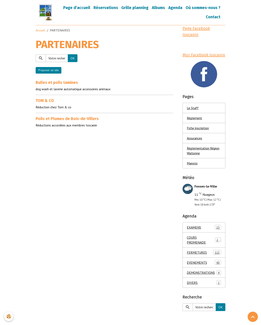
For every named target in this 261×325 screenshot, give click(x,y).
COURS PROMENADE (204, 239)
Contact (213, 17)
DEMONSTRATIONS (204, 272)
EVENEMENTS (204, 262)
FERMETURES (204, 252)
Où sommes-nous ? (203, 7)
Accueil (40, 30)
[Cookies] (8, 316)
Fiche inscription (198, 128)
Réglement (194, 118)
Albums (158, 7)
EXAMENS (204, 227)
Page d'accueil (76, 7)
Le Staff (193, 108)
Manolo (192, 163)
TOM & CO (45, 100)
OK (72, 58)
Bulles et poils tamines (57, 82)
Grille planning (135, 7)
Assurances (194, 138)
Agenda (175, 7)
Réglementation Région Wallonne (203, 150)
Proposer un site (48, 70)
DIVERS (204, 282)
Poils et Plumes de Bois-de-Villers (67, 118)
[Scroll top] (253, 317)
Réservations (106, 7)
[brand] (46, 12)
